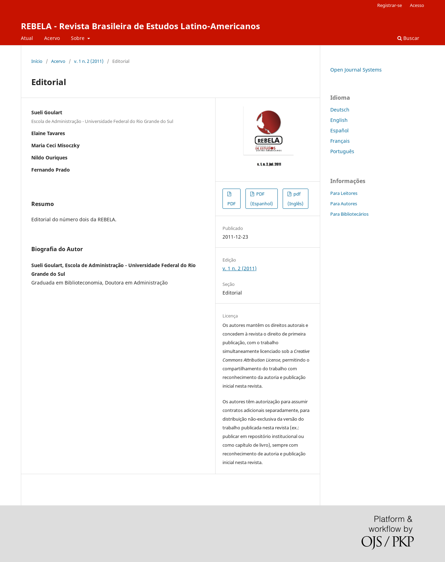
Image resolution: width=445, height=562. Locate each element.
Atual (27, 38)
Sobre (78, 38)
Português (342, 151)
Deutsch (339, 109)
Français (340, 141)
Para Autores (343, 203)
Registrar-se (389, 5)
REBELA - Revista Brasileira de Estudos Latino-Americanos (140, 26)
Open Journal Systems (356, 69)
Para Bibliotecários (349, 214)
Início (36, 61)
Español (339, 130)
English (339, 120)
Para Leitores (343, 193)
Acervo (52, 38)
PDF (231, 203)
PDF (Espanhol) (261, 199)
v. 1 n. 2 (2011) (89, 61)
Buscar (408, 38)
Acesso (417, 5)
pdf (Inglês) (296, 199)
